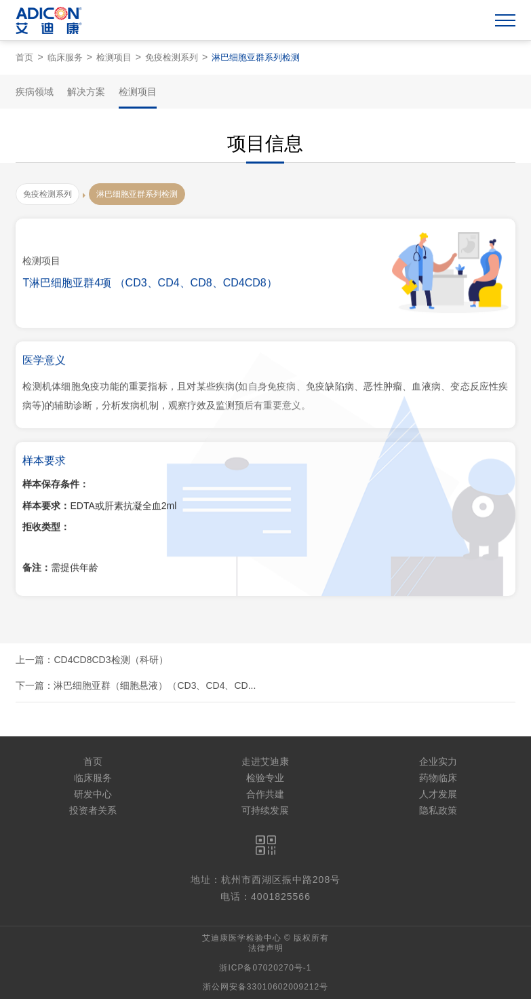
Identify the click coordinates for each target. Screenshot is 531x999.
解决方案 (86, 91)
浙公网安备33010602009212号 (265, 987)
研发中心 (93, 794)
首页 (24, 57)
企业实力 (438, 761)
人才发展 (438, 794)
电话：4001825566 (265, 896)
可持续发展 (265, 810)
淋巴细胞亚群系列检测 (256, 57)
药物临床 (438, 777)
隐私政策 (438, 810)
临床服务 (65, 57)
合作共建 (265, 794)
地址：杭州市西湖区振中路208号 (265, 879)
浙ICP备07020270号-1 (265, 968)
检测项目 (114, 57)
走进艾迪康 (265, 761)
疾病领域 (35, 91)
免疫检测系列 (171, 57)
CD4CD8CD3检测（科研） (111, 659)
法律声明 (265, 948)
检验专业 (265, 777)
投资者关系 (93, 810)
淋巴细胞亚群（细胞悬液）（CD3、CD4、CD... (155, 685)
